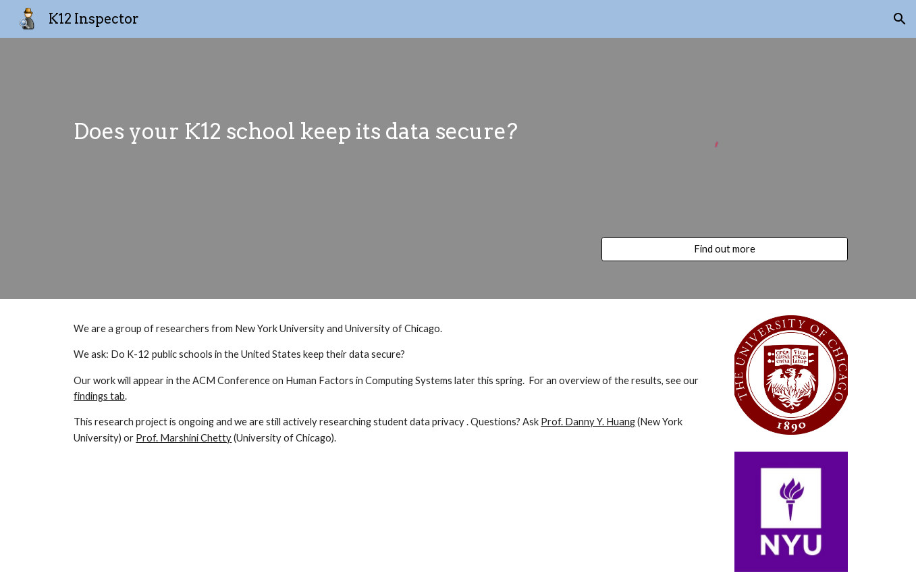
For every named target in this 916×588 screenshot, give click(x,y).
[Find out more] (724, 248)
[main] (324, 121)
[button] (900, 19)
